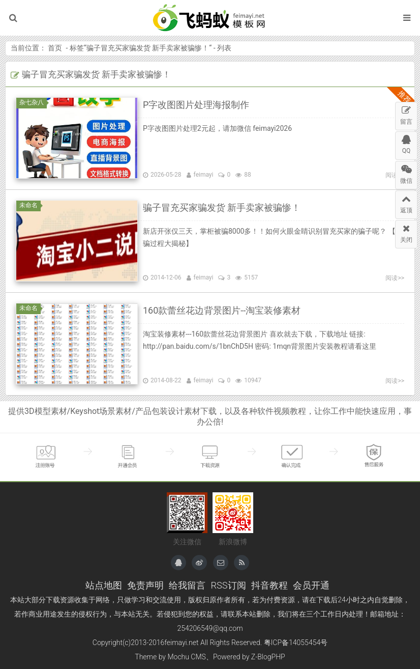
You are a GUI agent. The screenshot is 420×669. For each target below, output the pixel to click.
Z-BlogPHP (268, 657)
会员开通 (311, 585)
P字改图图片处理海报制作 (196, 104)
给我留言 (187, 585)
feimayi (204, 174)
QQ (406, 143)
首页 (55, 48)
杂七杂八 (33, 102)
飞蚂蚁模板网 (210, 18)
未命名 (30, 205)
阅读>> (394, 278)
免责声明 (145, 585)
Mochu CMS (186, 657)
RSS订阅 (228, 585)
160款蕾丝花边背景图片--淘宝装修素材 (222, 310)
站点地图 (103, 585)
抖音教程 (269, 585)
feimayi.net (181, 642)
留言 (406, 113)
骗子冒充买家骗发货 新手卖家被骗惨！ (147, 48)
